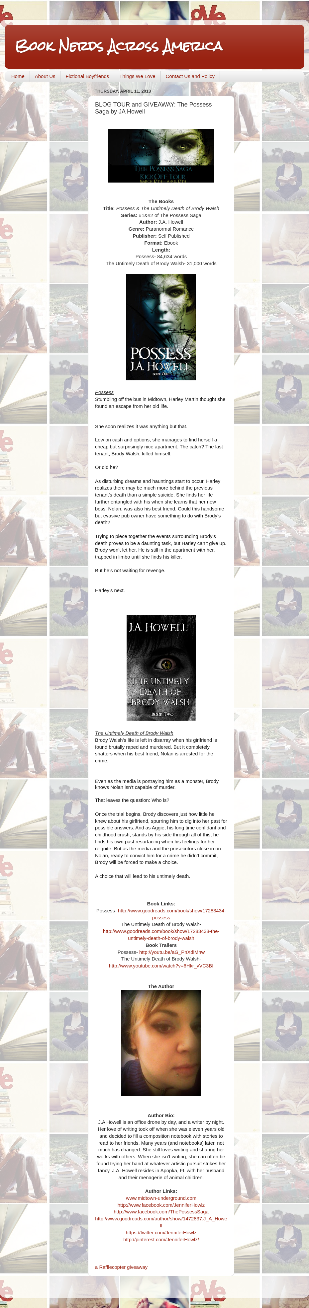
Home (18, 76)
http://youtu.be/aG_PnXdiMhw (172, 952)
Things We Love (137, 76)
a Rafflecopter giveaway (121, 1267)
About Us (45, 76)
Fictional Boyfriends (87, 76)
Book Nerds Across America (119, 46)
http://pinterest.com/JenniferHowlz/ (161, 1239)
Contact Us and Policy (190, 76)
